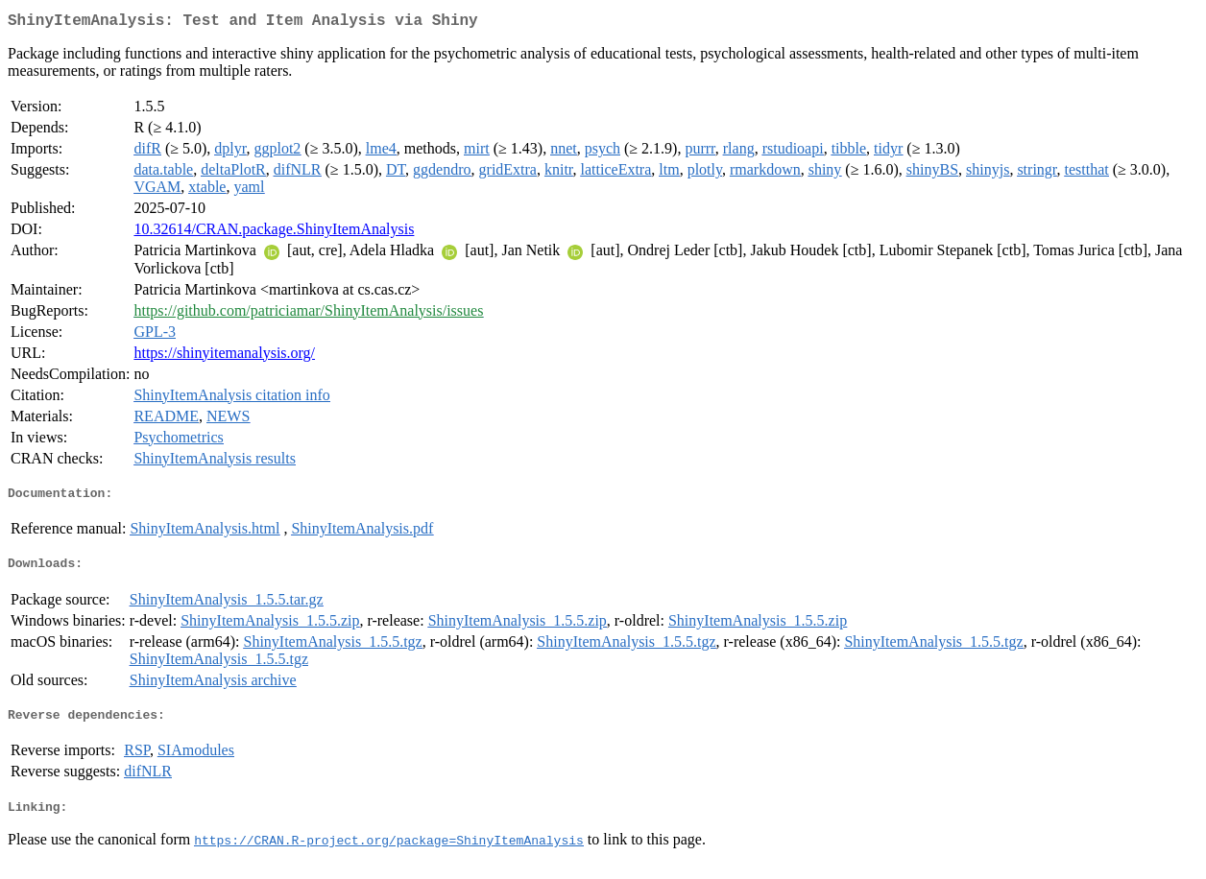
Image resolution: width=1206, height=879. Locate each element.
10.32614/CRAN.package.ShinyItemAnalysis (273, 233)
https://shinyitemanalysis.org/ (224, 356)
